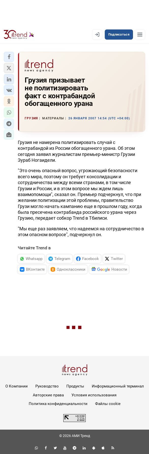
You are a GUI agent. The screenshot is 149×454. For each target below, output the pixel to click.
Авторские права (48, 395)
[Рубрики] (140, 34)
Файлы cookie (108, 403)
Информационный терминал (118, 386)
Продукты (75, 386)
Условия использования (93, 395)
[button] (9, 57)
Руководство (47, 386)
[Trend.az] (19, 34)
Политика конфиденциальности (58, 403)
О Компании (16, 386)
